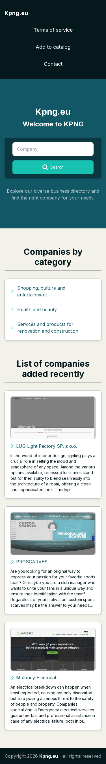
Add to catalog (53, 47)
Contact (53, 64)
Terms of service (53, 30)
